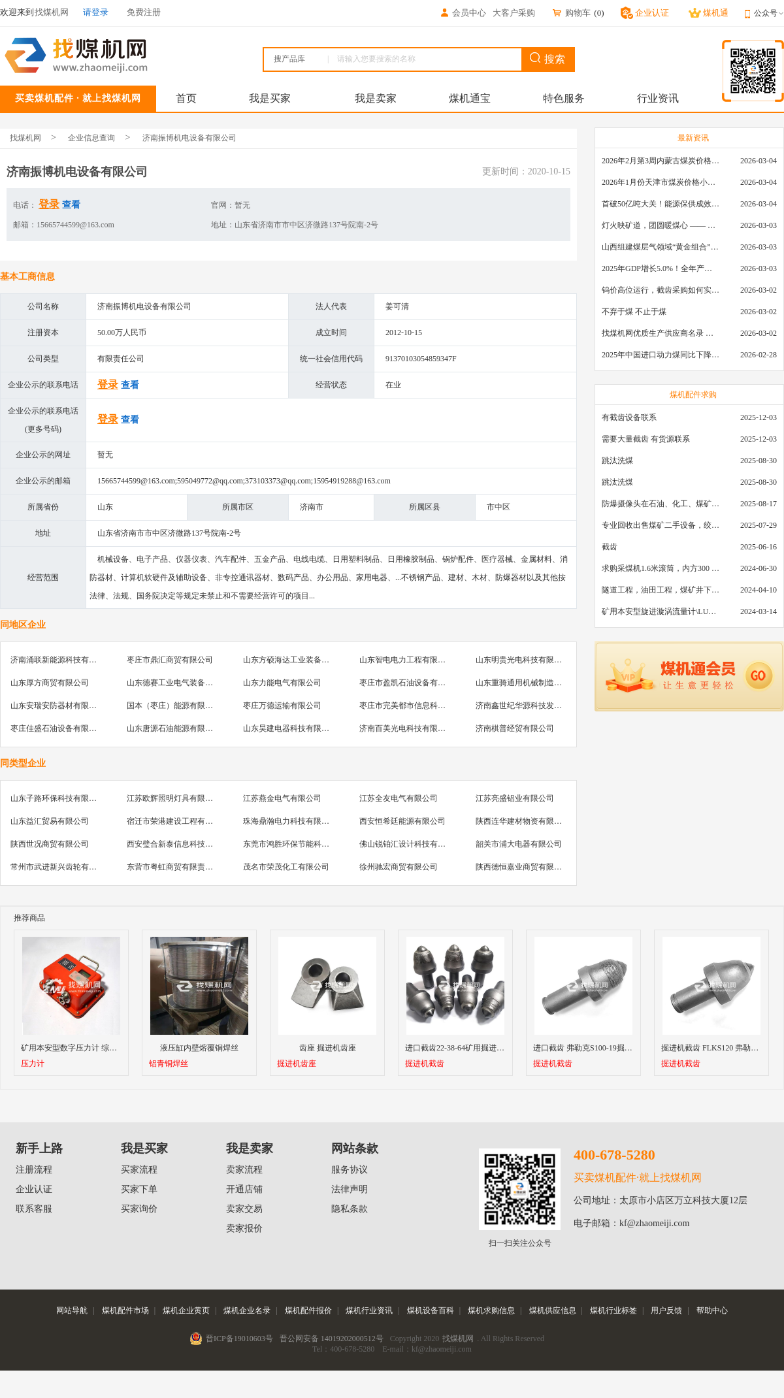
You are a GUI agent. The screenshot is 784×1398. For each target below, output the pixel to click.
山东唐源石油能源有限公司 (174, 728)
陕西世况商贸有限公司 (49, 844)
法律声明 (349, 1189)
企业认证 (34, 1189)
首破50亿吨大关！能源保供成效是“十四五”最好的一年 (660, 203)
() (599, 13)
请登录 (95, 12)
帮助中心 (712, 1310)
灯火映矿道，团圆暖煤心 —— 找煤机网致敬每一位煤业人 (660, 225)
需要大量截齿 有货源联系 (646, 439)
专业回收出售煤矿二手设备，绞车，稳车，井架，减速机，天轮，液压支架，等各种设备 (660, 525)
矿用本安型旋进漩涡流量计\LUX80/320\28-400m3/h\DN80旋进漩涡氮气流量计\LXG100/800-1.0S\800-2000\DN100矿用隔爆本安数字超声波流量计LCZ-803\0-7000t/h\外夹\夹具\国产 (660, 611)
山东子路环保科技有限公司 (57, 798)
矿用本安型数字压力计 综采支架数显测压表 (96, 1047)
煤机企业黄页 (186, 1310)
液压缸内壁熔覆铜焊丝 (199, 1047)
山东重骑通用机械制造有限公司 (530, 682)
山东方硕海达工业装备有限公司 (298, 659)
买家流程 (139, 1170)
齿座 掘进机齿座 (327, 1047)
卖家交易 (244, 1209)
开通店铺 (244, 1189)
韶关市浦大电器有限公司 (519, 844)
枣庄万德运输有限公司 (282, 705)
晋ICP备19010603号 (239, 1338)
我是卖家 (376, 98)
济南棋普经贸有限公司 (515, 728)
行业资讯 (658, 98)
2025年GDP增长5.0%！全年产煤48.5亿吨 (660, 268)
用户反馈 (666, 1310)
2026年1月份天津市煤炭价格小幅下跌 (660, 182)
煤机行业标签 (613, 1310)
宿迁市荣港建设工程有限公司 (178, 821)
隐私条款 (349, 1209)
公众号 (769, 13)
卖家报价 (244, 1228)
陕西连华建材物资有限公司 (523, 821)
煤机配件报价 (308, 1310)
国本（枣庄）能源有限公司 (174, 705)
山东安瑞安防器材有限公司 (57, 705)
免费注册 (144, 12)
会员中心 (462, 13)
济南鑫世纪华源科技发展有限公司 (534, 705)
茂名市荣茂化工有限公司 (286, 866)
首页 (186, 98)
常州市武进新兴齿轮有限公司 (61, 866)
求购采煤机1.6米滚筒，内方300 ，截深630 (660, 568)
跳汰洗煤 (617, 460)
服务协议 (349, 1170)
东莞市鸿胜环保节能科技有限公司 (302, 844)
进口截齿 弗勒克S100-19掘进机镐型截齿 (602, 1047)
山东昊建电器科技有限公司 (290, 728)
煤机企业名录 (246, 1310)
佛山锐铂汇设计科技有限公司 (410, 844)
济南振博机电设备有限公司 (189, 137)
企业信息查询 (91, 137)
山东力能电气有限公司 (282, 682)
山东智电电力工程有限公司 (406, 659)
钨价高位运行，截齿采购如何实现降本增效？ (660, 290)
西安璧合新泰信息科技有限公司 (182, 844)
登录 (49, 204)
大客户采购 (514, 13)
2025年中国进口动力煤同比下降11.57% (660, 354)
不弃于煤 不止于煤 (634, 311)
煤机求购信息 (491, 1310)
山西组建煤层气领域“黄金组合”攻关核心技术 (660, 247)
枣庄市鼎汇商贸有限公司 (170, 659)
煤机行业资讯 (369, 1310)
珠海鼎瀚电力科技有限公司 (290, 821)
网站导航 (72, 1310)
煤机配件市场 (125, 1310)
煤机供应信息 (552, 1310)
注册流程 (34, 1170)
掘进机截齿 (424, 1064)
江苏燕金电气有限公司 (282, 798)
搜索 (547, 58)
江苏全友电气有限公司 (398, 798)
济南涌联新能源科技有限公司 (61, 659)
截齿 (609, 546)
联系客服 (34, 1209)
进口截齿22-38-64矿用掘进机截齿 (462, 1047)
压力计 (32, 1064)
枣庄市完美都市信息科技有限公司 (418, 705)
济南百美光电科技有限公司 (406, 728)
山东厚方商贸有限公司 (49, 682)
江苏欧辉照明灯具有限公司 (174, 798)
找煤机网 (25, 137)
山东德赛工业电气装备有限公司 (182, 682)
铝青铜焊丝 (168, 1064)
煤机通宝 (470, 98)
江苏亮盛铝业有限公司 (515, 798)
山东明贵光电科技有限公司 (523, 659)
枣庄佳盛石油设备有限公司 (57, 728)
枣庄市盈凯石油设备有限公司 (410, 682)
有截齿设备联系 (629, 417)
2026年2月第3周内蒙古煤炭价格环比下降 (660, 160)
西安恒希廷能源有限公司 (402, 821)
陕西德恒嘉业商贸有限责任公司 (530, 866)
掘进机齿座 (296, 1064)
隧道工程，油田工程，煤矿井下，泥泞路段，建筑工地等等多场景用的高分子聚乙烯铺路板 (660, 589)
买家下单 (139, 1189)
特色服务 (564, 98)
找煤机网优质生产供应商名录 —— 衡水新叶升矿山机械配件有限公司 (660, 333)
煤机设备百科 (430, 1310)
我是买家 (270, 98)
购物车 (571, 13)
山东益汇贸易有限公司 (49, 821)
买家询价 (139, 1209)
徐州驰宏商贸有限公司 (398, 866)
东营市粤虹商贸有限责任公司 (178, 866)
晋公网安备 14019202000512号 (332, 1338)
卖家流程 (244, 1170)
